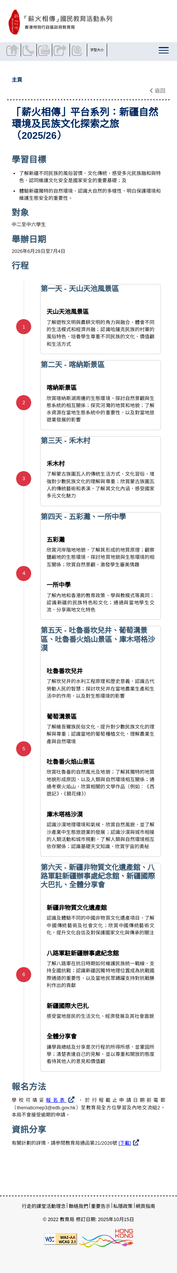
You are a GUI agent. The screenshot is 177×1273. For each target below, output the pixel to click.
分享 (61, 50)
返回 (157, 91)
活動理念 (56, 1206)
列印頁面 (45, 50)
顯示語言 (78, 50)
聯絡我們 (29, 50)
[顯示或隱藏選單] (164, 52)
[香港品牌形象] (105, 1238)
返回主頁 (14, 50)
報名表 (56, 1100)
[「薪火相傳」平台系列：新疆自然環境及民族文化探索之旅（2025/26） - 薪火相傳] (87, 22)
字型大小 (97, 50)
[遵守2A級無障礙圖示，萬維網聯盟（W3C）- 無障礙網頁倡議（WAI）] (60, 1238)
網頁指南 (145, 1206)
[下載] (125, 1143)
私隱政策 (123, 1206)
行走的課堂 (34, 1206)
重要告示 (100, 1206)
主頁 (17, 80)
